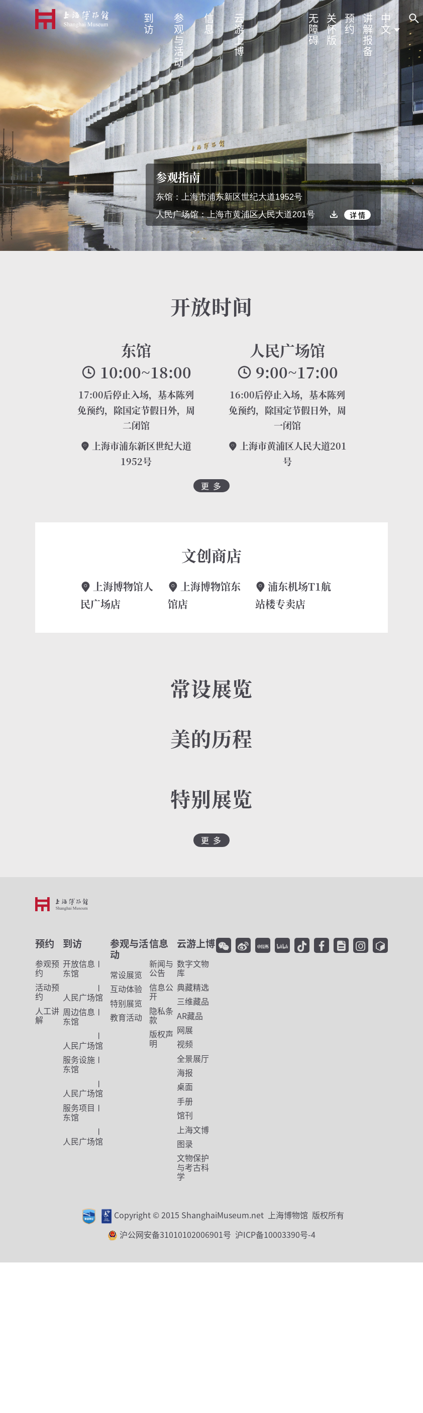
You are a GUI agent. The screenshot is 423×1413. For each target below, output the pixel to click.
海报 (185, 1072)
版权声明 (161, 1038)
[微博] (243, 945)
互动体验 (126, 988)
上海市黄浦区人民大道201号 (287, 453)
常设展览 (126, 974)
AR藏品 (190, 1016)
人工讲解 (47, 1015)
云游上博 (196, 943)
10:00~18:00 (136, 372)
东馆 (136, 350)
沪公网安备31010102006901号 (217, 1234)
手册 (185, 1101)
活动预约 (47, 991)
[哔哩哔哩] (282, 945)
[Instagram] (360, 945)
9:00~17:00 (287, 372)
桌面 (185, 1086)
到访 (72, 943)
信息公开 (161, 991)
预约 (44, 943)
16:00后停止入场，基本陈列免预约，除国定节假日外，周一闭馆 (287, 410)
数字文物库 (193, 967)
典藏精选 (193, 987)
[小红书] (262, 945)
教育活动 (126, 1017)
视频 (185, 1044)
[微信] (223, 945)
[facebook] (321, 945)
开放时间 (211, 306)
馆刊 (185, 1115)
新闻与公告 (161, 967)
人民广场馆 (287, 350)
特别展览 (126, 1003)
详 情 (357, 215)
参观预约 (47, 967)
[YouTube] (380, 945)
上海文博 (193, 1129)
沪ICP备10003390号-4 (275, 1234)
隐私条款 (161, 1015)
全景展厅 (193, 1058)
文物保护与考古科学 (193, 1167)
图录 (185, 1144)
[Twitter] (341, 945)
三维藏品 (193, 1001)
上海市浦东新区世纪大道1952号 (135, 453)
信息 (158, 943)
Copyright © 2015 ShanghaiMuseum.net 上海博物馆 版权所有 (229, 1215)
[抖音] (301, 945)
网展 (185, 1030)
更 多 (211, 486)
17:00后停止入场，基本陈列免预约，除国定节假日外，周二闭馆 (136, 410)
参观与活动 (129, 948)
